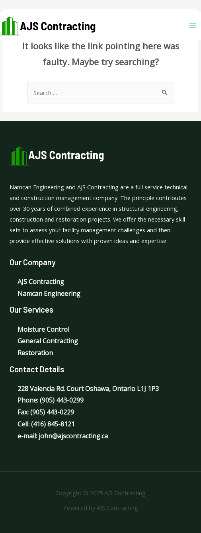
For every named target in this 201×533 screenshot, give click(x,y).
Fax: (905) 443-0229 (46, 412)
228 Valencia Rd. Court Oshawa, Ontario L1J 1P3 (88, 388)
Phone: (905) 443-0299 (51, 400)
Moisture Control (43, 329)
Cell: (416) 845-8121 (46, 424)
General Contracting (48, 341)
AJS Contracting (41, 281)
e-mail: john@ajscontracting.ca (63, 436)
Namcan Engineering (49, 293)
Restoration (35, 352)
